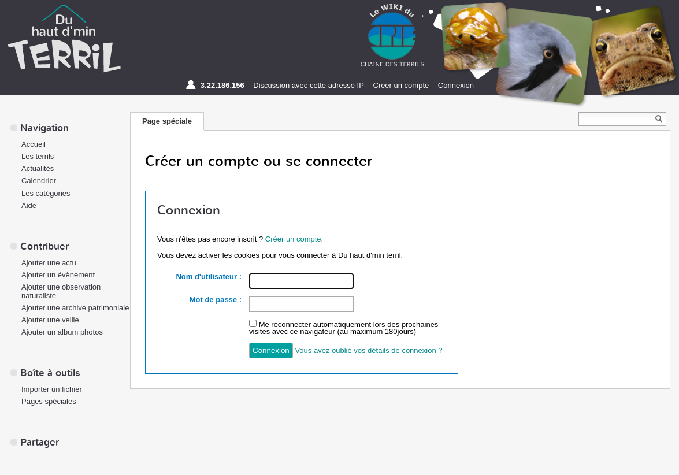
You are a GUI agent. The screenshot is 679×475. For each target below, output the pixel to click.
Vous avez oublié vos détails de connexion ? (368, 350)
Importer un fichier (51, 389)
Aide (28, 205)
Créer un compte (401, 85)
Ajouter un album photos (62, 332)
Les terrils (37, 156)
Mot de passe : (216, 299)
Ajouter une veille (50, 320)
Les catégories (46, 193)
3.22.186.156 (222, 85)
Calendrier (38, 180)
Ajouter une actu (48, 262)
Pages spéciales (48, 401)
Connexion (456, 85)
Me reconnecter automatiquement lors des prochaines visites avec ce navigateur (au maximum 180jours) (343, 328)
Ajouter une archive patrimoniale (75, 307)
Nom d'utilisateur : (209, 276)
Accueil (33, 144)
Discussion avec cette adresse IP (308, 85)
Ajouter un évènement (58, 274)
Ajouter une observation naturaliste (61, 291)
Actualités (37, 168)
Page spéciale (167, 121)
